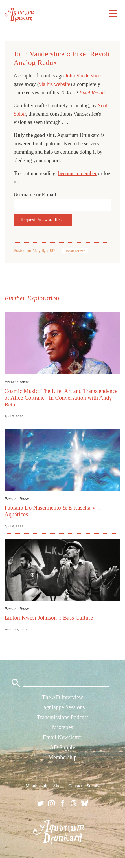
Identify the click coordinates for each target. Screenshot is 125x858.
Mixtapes (62, 727)
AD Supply (62, 747)
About (58, 785)
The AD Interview (62, 697)
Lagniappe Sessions (62, 707)
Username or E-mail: (36, 194)
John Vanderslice (83, 76)
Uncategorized (74, 251)
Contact (75, 785)
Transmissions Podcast (62, 717)
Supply (93, 785)
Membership (62, 757)
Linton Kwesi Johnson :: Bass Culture (49, 618)
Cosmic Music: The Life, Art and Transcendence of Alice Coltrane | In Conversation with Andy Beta (61, 398)
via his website (54, 84)
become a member (77, 173)
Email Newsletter (62, 737)
